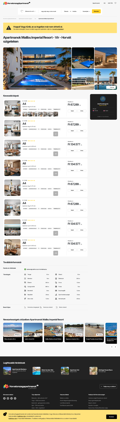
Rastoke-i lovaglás (93, 405)
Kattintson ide (21, 416)
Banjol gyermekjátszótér (94, 400)
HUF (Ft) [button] (110, 3)
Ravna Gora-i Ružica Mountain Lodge (98, 408)
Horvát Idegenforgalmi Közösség (68, 400)
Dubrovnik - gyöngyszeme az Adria (41, 403)
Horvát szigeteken (57, 29)
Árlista (81, 110)
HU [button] (103, 3)
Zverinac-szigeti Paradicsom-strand (97, 398)
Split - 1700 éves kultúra (38, 405)
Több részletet (56, 109)
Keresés (96, 11)
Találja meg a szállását (108, 386)
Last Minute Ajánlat (65, 403)
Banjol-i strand (92, 403)
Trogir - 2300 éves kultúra (38, 400)
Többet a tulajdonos (103, 116)
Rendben (111, 417)
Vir (48, 29)
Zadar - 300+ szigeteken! (38, 408)
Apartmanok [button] (96, 3)
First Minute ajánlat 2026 (66, 405)
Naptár (72, 110)
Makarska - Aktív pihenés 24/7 (39, 398)
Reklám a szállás (64, 398)
